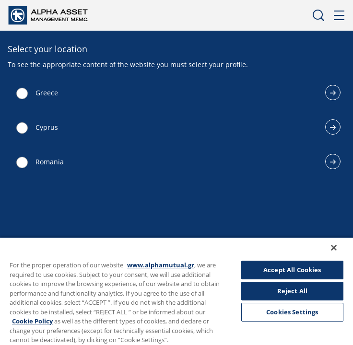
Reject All (292, 291)
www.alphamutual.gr (160, 265)
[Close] (340, 254)
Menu (339, 15)
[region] (176, 294)
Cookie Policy (32, 321)
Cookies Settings (292, 312)
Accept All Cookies (292, 269)
